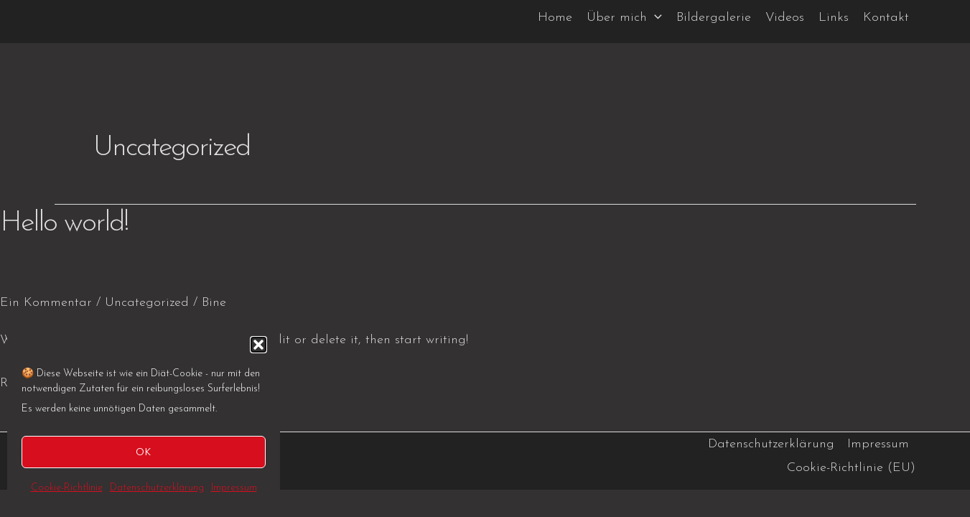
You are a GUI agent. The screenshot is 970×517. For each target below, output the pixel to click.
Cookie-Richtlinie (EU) (851, 468)
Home (555, 17)
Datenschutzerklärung (157, 488)
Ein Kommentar (46, 302)
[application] (654, 18)
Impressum (234, 488)
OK (143, 451)
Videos (784, 17)
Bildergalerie (713, 17)
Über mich (624, 18)
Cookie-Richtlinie (67, 488)
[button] (258, 344)
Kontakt (886, 17)
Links (834, 17)
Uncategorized (147, 302)
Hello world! (64, 223)
